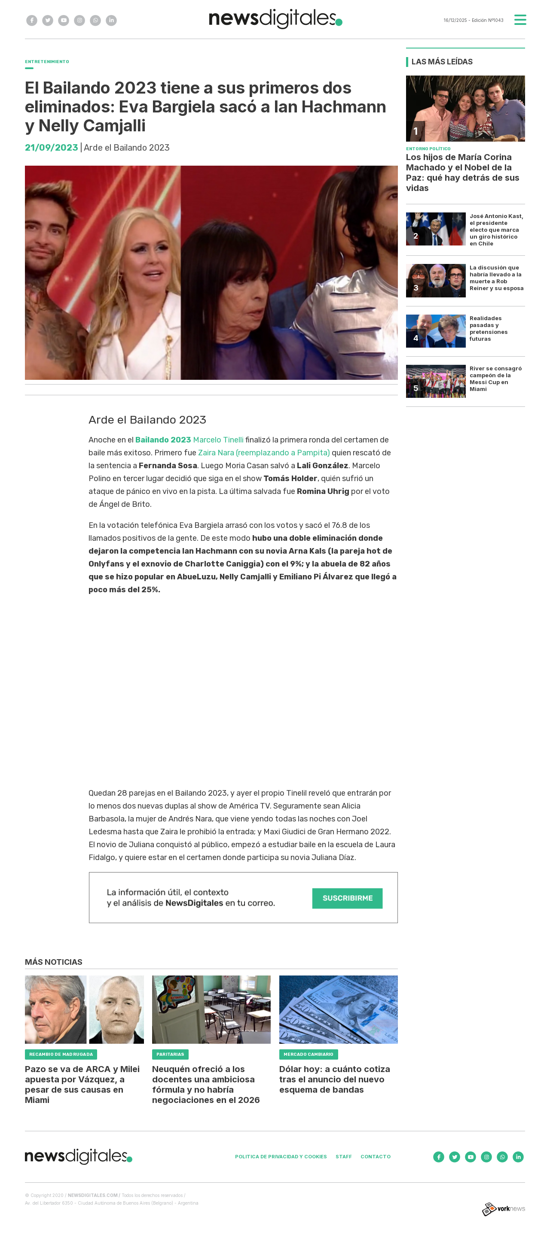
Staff (344, 1157)
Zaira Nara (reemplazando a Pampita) (264, 452)
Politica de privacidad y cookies (281, 1157)
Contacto (376, 1157)
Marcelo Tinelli (218, 440)
